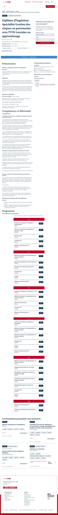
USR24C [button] (16, 263)
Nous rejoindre (27, 494)
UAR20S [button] (16, 411)
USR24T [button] (16, 375)
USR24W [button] (16, 391)
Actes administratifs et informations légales (27, 509)
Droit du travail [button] (18, 235)
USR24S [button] (16, 368)
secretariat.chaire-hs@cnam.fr (45, 70)
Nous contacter (27, 496)
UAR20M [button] (16, 247)
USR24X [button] (16, 396)
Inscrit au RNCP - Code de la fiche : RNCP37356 (11, 102)
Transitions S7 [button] (17, 307)
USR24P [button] (16, 342)
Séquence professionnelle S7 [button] (21, 312)
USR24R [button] (16, 363)
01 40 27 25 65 (40, 68)
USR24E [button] (16, 273)
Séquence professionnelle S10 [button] (21, 404)
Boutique (26, 498)
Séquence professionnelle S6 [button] (21, 281)
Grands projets (7, 499)
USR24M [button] (16, 331)
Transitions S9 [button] (17, 390)
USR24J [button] (16, 304)
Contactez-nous (50, 6)
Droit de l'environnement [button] (20, 302)
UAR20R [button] (16, 406)
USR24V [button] (16, 386)
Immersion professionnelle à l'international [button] (25, 409)
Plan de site (26, 505)
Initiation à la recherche (37, 449)
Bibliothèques (27, 501)
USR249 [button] (16, 237)
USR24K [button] (16, 309)
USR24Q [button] (16, 347)
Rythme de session (40, 32)
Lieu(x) (37, 37)
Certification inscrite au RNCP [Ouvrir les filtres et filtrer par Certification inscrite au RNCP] (14, 15)
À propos (26, 492)
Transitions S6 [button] (17, 271)
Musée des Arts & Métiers (29, 499)
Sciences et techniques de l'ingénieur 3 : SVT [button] (25, 291)
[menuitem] (28, 1)
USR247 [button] (16, 225)
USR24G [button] (16, 292)
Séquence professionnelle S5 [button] (21, 245)
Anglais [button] (16, 276)
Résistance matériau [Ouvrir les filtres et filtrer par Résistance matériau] (12, 446)
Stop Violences (27, 503)
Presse (25, 493)
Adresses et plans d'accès (29, 497)
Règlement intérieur (14, 509)
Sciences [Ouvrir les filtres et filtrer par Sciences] (5, 15)
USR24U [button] (16, 381)
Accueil (3, 11)
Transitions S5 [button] (17, 240)
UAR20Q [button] (16, 352)
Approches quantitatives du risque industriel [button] (25, 261)
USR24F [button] (16, 278)
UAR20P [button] (16, 313)
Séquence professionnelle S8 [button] (21, 351)
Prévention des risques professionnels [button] (24, 266)
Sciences (17, 11)
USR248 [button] (16, 232)
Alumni (5, 497)
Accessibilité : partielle (42, 509)
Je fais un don (7, 498)
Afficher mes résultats (45, 42)
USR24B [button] (16, 258)
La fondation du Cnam (8, 496)
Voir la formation (23, 432)
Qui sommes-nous (8, 492)
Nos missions (7, 494)
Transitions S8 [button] (17, 341)
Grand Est (37, 80)
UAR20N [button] (16, 282)
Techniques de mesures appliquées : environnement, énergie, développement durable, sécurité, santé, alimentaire (42, 426)
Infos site (6, 509)
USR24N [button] (16, 337)
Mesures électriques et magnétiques (13, 424)
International (26, 502)
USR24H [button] (16, 299)
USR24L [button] (16, 324)
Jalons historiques (8, 493)
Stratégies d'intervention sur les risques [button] (24, 367)
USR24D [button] (16, 268)
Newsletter (50, 509)
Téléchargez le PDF (8, 50)
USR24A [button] (16, 242)
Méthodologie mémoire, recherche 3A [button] (23, 385)
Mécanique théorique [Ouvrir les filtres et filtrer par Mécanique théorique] (40, 446)
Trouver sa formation (10, 11)
